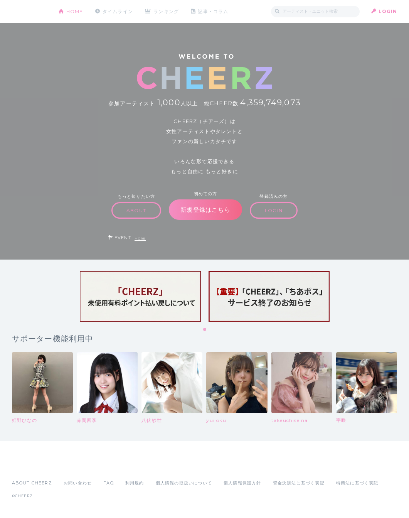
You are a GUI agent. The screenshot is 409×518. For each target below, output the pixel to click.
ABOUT (136, 210)
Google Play (70, 466)
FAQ (108, 483)
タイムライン (118, 11)
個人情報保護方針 (242, 483)
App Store (29, 466)
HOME (74, 11)
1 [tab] (205, 330)
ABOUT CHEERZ (32, 483)
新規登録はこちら (205, 209)
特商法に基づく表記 (357, 483)
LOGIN (388, 11)
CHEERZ (29, 11)
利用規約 (134, 483)
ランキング (166, 11)
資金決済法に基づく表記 (299, 483)
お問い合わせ (78, 483)
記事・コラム (213, 11)
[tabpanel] (140, 296)
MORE (140, 238)
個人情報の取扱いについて (184, 483)
